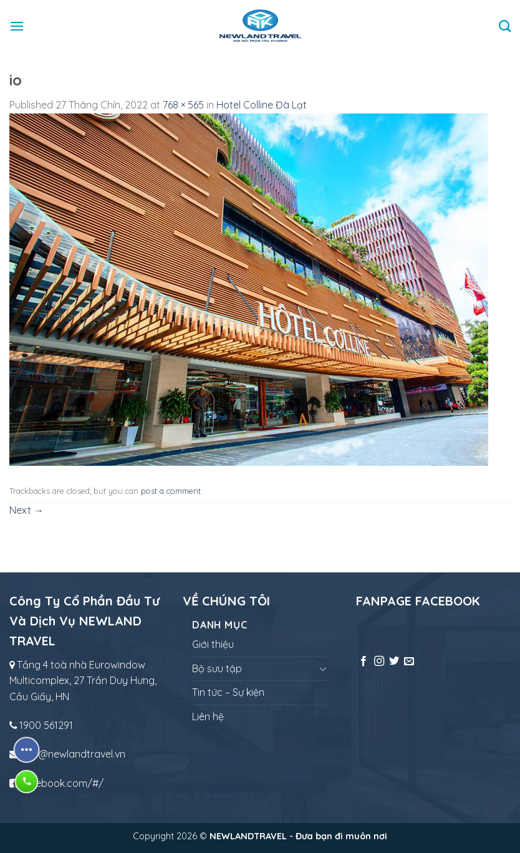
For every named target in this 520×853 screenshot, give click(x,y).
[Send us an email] (409, 661)
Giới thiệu (213, 644)
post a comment (171, 491)
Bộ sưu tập (217, 668)
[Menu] (16, 26)
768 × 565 (183, 105)
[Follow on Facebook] (363, 661)
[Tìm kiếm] (505, 25)
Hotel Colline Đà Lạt (261, 105)
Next (26, 510)
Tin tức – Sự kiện (228, 692)
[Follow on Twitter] (394, 661)
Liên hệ (208, 716)
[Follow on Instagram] (379, 661)
